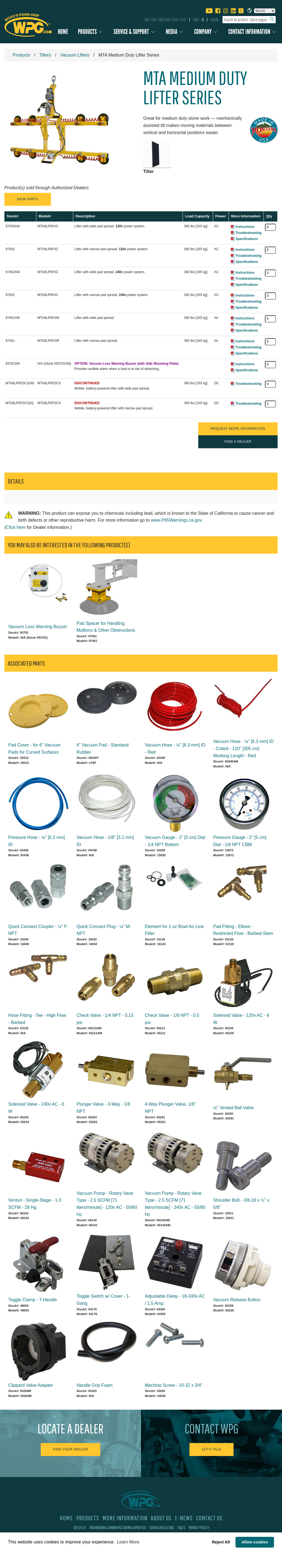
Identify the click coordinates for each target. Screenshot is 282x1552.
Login (214, 19)
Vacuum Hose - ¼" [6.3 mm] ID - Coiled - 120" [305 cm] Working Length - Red (243, 748)
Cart (198, 19)
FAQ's (181, 1527)
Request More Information (238, 429)
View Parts (28, 199)
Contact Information (249, 32)
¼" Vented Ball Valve (233, 1107)
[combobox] (249, 19)
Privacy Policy (199, 1527)
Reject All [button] (221, 1542)
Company (203, 32)
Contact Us (209, 1518)
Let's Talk (211, 1449)
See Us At (79, 1527)
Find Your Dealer (70, 1449)
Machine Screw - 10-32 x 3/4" (173, 1385)
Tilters (45, 55)
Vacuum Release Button (236, 1299)
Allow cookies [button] (255, 1542)
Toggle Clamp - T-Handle (32, 1299)
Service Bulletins (161, 1527)
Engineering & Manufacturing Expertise (118, 1527)
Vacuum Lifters (75, 55)
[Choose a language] (264, 10)
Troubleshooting (248, 233)
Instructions (244, 227)
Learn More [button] (128, 1542)
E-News (184, 1518)
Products (87, 32)
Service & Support (131, 32)
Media (171, 32)
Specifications (246, 239)
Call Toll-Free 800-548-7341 (165, 19)
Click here (15, 527)
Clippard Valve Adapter (30, 1385)
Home (63, 32)
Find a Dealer (237, 442)
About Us (161, 1518)
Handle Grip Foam (95, 1385)
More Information (124, 1518)
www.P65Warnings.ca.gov (176, 520)
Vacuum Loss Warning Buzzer (37, 626)
